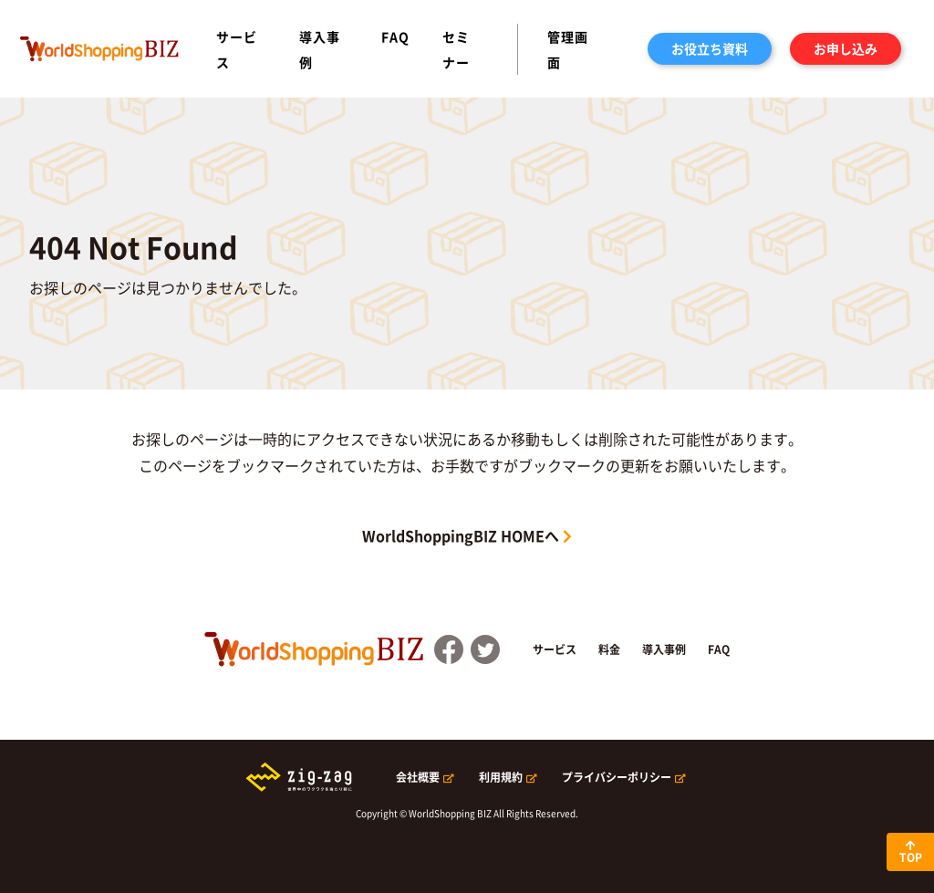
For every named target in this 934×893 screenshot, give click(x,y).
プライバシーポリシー (616, 777)
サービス (236, 49)
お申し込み (845, 48)
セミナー (456, 49)
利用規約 (501, 777)
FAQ (395, 36)
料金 (609, 649)
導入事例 (319, 49)
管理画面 (567, 49)
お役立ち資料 (709, 48)
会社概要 (418, 777)
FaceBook (448, 649)
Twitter (485, 649)
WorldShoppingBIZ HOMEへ (460, 535)
